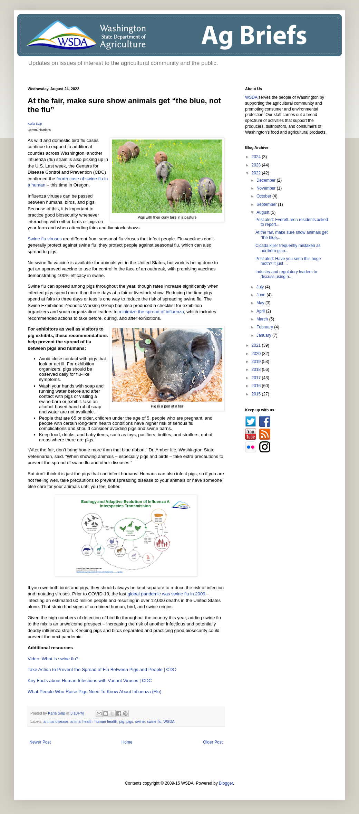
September (267, 204)
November (266, 188)
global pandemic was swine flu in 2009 (166, 593)
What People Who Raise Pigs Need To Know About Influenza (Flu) (95, 691)
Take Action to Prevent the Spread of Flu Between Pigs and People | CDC (102, 669)
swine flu (154, 721)
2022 (257, 173)
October (264, 196)
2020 (257, 353)
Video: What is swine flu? (53, 658)
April (261, 311)
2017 (257, 377)
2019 (257, 361)
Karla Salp (35, 123)
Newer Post (40, 742)
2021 (257, 345)
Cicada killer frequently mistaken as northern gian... (288, 248)
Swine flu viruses (45, 238)
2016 (257, 385)
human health (106, 721)
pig (121, 721)
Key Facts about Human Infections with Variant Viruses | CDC (90, 680)
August (263, 212)
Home (127, 742)
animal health (81, 721)
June (261, 295)
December (266, 180)
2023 (257, 165)
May (260, 302)
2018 (257, 369)
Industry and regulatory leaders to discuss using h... (286, 274)
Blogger (226, 783)
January (264, 335)
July (260, 287)
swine (140, 721)
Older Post (213, 742)
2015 (257, 394)
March (262, 319)
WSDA (168, 721)
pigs (129, 721)
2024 (257, 156)
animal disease (55, 721)
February (265, 327)
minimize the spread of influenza (151, 311)
